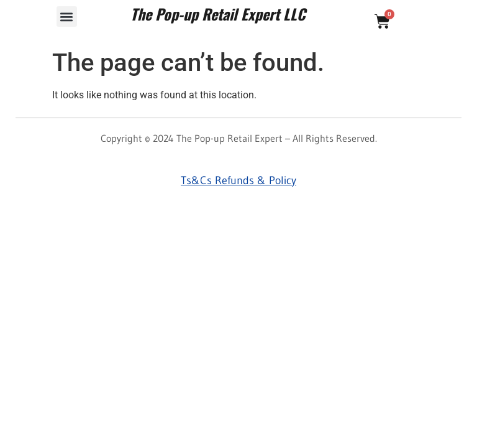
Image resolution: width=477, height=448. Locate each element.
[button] (67, 16)
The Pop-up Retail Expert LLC (218, 13)
